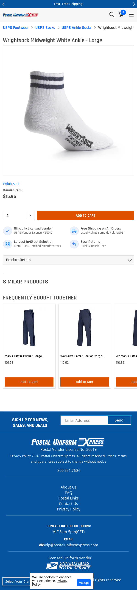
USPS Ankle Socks (77, 27)
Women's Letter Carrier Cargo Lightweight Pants (81, 357)
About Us (69, 487)
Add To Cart (85, 215)
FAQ (68, 492)
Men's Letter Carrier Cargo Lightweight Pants (23, 357)
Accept (84, 583)
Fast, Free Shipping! (68, 4)
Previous (3, 4)
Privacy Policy (68, 509)
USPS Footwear (16, 27)
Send (119, 420)
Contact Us (68, 503)
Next (133, 4)
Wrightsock (11, 184)
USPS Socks (45, 27)
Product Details (18, 259)
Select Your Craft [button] (18, 581)
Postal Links (68, 498)
